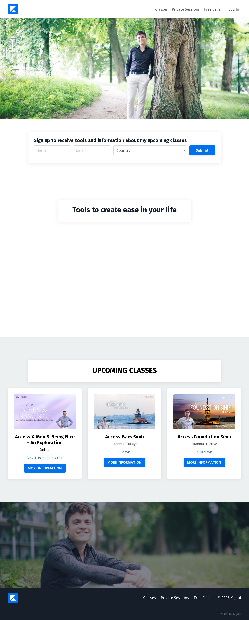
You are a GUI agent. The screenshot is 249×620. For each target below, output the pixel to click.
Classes (161, 9)
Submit (202, 150)
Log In (233, 9)
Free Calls (212, 9)
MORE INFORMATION (45, 468)
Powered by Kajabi (229, 614)
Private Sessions (186, 9)
